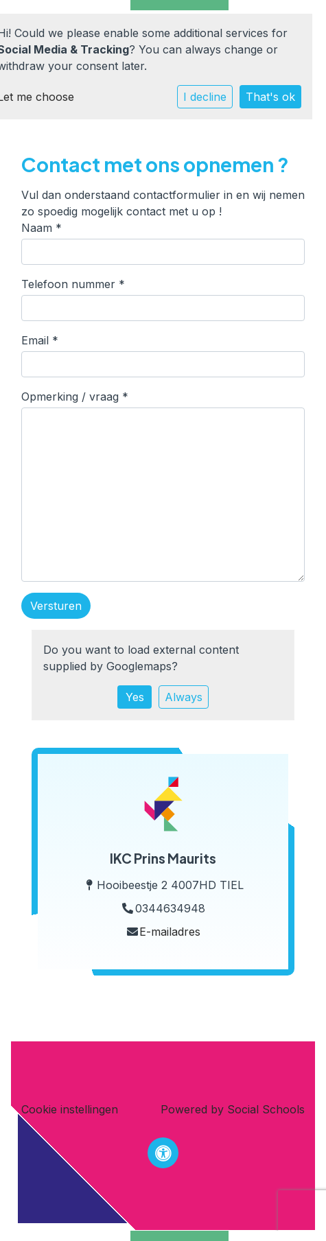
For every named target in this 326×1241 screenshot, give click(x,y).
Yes (135, 697)
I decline (204, 97)
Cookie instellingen (69, 1109)
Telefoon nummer (73, 284)
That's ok (270, 97)
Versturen (56, 606)
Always (183, 697)
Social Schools (266, 1109)
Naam (41, 228)
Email (39, 340)
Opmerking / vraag (74, 396)
